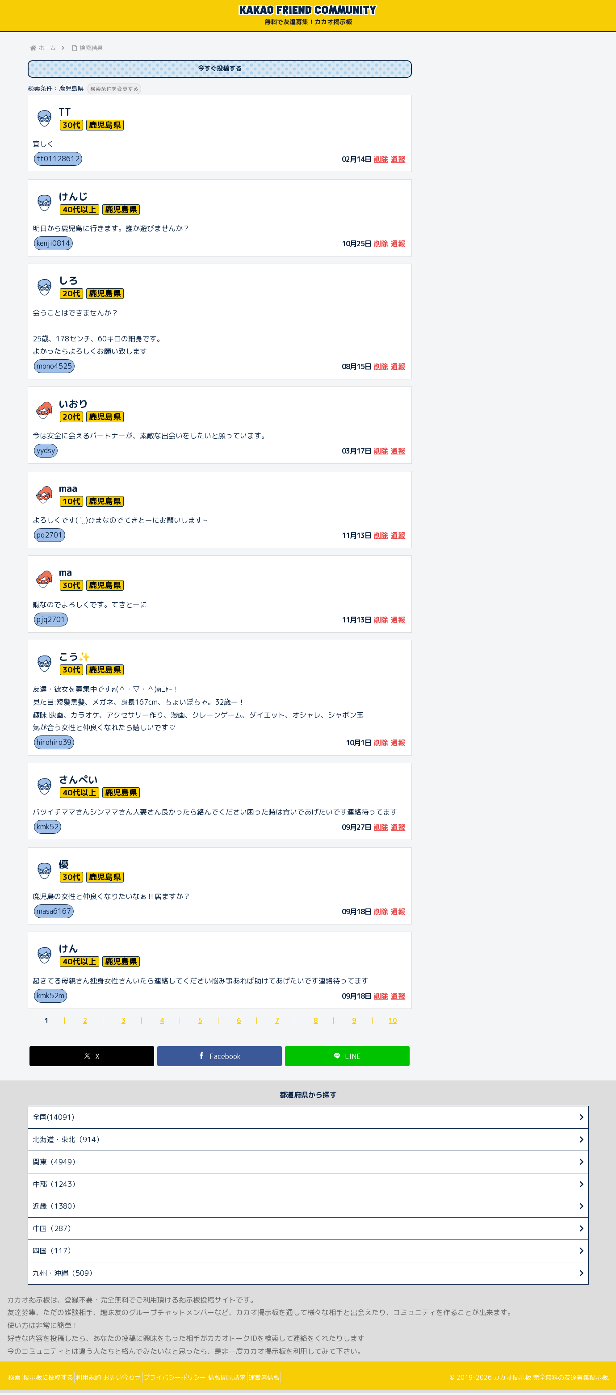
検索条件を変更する (116, 91)
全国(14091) (53, 1119)
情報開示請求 (265, 1378)
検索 (18, 1378)
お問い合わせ (146, 1378)
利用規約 (105, 1378)
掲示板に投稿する (59, 1378)
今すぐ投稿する (220, 70)
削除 (381, 161)
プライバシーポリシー (205, 1378)
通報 (398, 161)
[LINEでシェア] (347, 1058)
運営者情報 (308, 1378)
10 (393, 1022)
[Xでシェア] (92, 1058)
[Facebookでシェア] (219, 1058)
